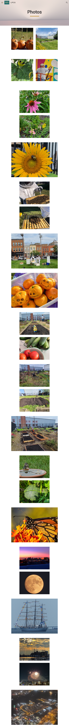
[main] (34, 12)
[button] (2, 2)
